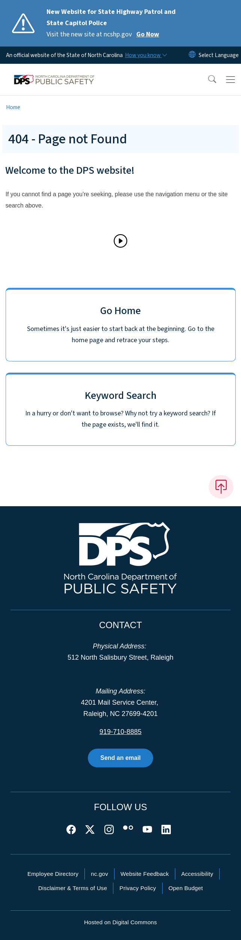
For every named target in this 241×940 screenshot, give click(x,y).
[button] (207, 80)
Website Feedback (144, 874)
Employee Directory (52, 874)
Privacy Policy (137, 888)
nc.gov (99, 874)
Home (13, 107)
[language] (219, 55)
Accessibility (197, 874)
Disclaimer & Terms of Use (72, 888)
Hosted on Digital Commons (120, 922)
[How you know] (145, 55)
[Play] (120, 241)
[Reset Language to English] (192, 55)
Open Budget (186, 888)
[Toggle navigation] (230, 80)
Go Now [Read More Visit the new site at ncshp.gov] (147, 34)
